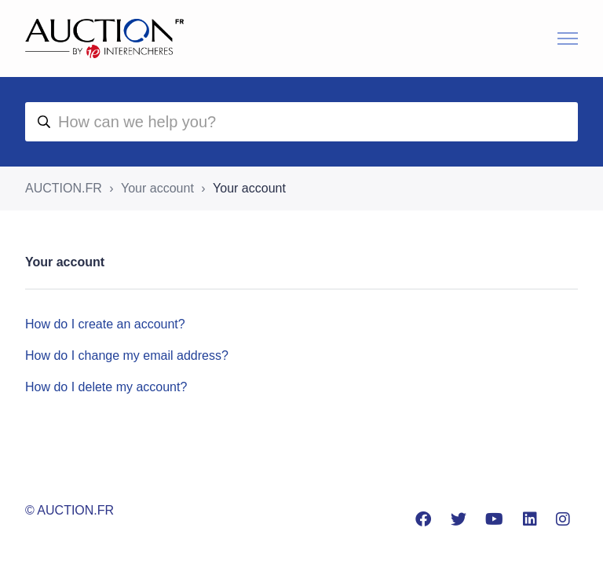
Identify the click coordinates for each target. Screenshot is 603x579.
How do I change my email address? (126, 355)
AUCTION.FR (63, 188)
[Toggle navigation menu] (567, 38)
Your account (157, 188)
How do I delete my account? (106, 387)
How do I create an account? (105, 324)
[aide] (301, 121)
